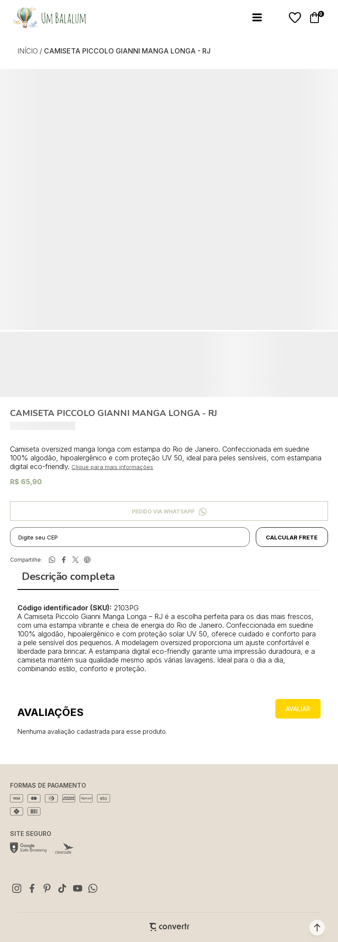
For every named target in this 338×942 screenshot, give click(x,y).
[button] (317, 927)
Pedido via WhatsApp (163, 511)
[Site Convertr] (169, 927)
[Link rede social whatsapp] (92, 888)
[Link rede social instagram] (16, 888)
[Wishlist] (295, 18)
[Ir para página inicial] (27, 51)
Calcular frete (292, 537)
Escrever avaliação (298, 709)
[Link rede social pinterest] (47, 888)
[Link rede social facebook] (31, 888)
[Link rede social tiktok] (62, 888)
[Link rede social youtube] (77, 888)
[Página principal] (44, 17)
